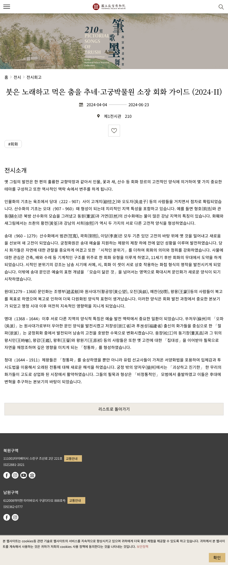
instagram (15, 475)
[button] (210, 6)
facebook (6, 475)
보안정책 (142, 546)
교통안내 (71, 458)
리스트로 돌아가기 (114, 409)
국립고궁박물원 (109, 6)
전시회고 (34, 77)
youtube (23, 475)
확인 (217, 557)
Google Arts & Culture (32, 475)
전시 (17, 77)
